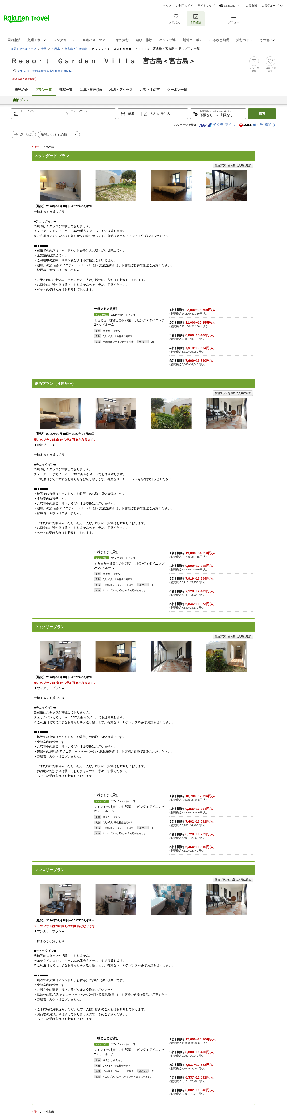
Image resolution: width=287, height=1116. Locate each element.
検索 (262, 113)
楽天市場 (251, 5)
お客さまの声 (150, 90)
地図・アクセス (120, 90)
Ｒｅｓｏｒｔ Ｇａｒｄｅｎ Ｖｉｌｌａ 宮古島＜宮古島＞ (103, 61)
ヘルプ (167, 5)
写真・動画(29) (91, 90)
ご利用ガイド (184, 5)
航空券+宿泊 (215, 125)
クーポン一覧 (177, 90)
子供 (164, 113)
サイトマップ (206, 5)
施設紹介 (21, 90)
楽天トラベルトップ (23, 48)
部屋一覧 (65, 90)
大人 (153, 113)
